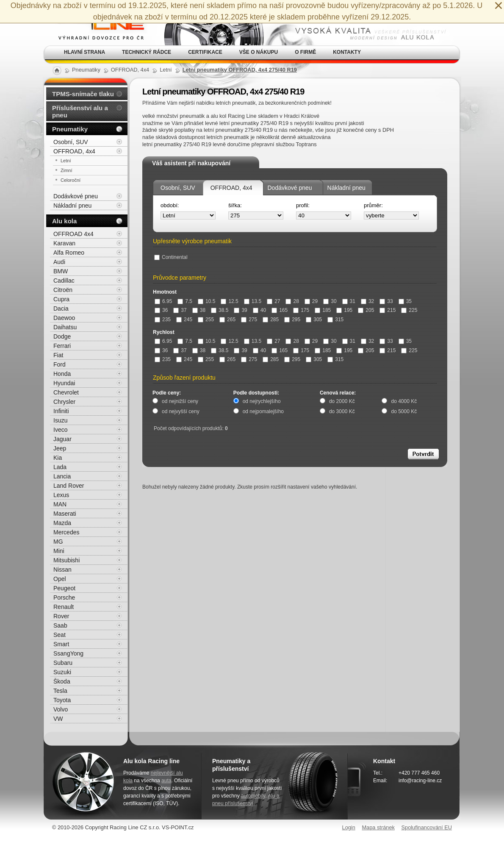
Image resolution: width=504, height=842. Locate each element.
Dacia (61, 308)
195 (344, 310)
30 (329, 301)
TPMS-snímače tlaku (83, 93)
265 (227, 319)
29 (311, 301)
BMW (60, 271)
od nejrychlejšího (262, 401)
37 (179, 310)
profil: (303, 205)
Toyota (62, 700)
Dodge (62, 336)
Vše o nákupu (258, 52)
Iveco (60, 429)
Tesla (60, 690)
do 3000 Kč (342, 411)
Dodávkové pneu (290, 187)
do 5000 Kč (404, 411)
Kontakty (347, 52)
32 (367, 301)
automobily (253, 796)
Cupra (61, 299)
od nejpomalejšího (263, 411)
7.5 (184, 301)
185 (323, 310)
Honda (62, 373)
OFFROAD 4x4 (73, 234)
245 (184, 319)
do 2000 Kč (342, 401)
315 (335, 319)
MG (58, 541)
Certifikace (205, 52)
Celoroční (70, 180)
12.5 (229, 301)
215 (387, 310)
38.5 (219, 310)
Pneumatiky (70, 129)
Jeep (59, 448)
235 (163, 319)
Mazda (62, 523)
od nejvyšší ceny (180, 411)
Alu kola (64, 221)
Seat (59, 634)
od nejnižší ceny (180, 401)
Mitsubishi (66, 560)
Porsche (64, 597)
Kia (57, 457)
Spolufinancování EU (426, 827)
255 (206, 319)
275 (249, 319)
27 (273, 301)
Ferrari (62, 345)
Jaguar (62, 439)
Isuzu (60, 420)
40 (259, 310)
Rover (61, 616)
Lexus (61, 495)
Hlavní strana (84, 52)
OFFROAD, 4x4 (231, 187)
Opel (59, 578)
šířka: (235, 205)
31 (348, 301)
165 (279, 310)
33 (386, 301)
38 (198, 310)
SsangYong (68, 653)
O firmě (305, 52)
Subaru (62, 662)
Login (348, 827)
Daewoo (64, 317)
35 (405, 301)
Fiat (58, 355)
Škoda (61, 681)
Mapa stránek (378, 827)
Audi (59, 261)
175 (301, 310)
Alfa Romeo (68, 252)
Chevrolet (66, 392)
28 (292, 301)
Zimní (66, 170)
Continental (171, 257)
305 (314, 319)
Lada (59, 467)
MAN (59, 504)
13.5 (252, 301)
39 (240, 310)
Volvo (60, 709)
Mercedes (66, 532)
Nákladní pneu (346, 187)
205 (366, 310)
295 (292, 319)
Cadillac (64, 280)
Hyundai (64, 383)
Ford (59, 364)
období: (170, 205)
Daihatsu (65, 327)
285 (271, 319)
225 (409, 310)
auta (166, 781)
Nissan (62, 569)
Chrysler (64, 401)
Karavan (64, 243)
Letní (66, 160)
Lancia (62, 476)
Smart (61, 644)
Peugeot (64, 588)
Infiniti (61, 411)
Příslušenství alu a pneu (80, 111)
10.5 (206, 301)
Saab (60, 625)
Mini (58, 550)
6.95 (163, 301)
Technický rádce (146, 52)
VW (58, 718)
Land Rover (68, 485)
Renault (63, 606)
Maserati (64, 513)
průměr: (373, 205)
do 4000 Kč (404, 401)
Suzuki (62, 672)
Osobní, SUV (178, 187)
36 (161, 310)
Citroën (62, 289)
